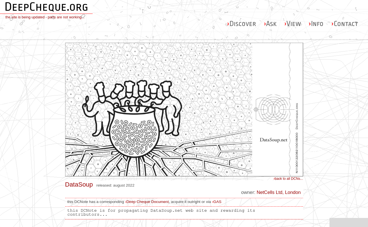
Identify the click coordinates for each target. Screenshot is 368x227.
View (292, 23)
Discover (241, 23)
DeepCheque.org (46, 6)
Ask (270, 23)
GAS (217, 202)
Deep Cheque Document (147, 202)
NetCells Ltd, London (279, 192)
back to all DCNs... (288, 179)
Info (316, 23)
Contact (344, 23)
